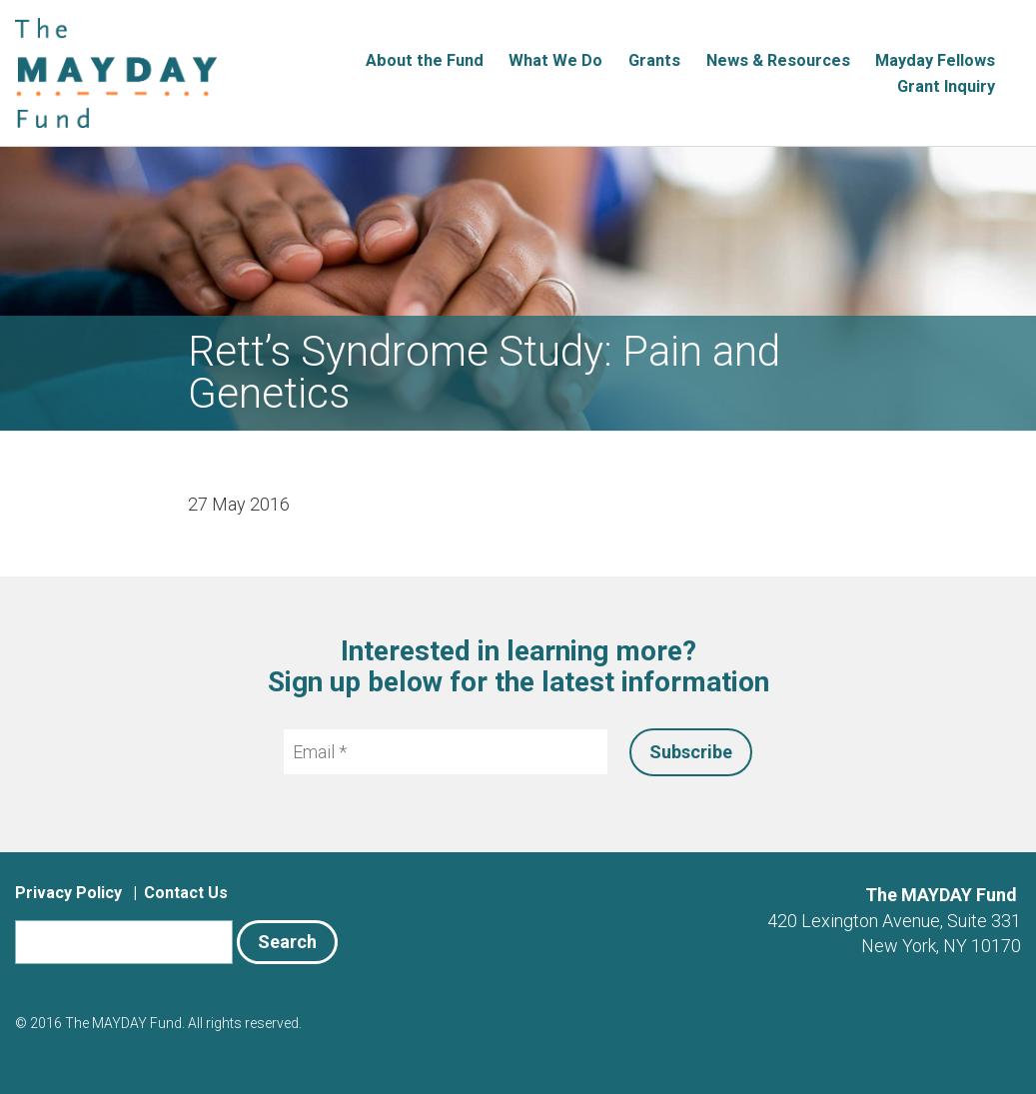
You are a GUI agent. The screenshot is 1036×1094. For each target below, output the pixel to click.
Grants (654, 60)
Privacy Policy (68, 892)
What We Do (555, 60)
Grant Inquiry (946, 86)
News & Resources (778, 60)
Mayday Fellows (935, 60)
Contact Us (186, 892)
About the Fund (425, 60)
